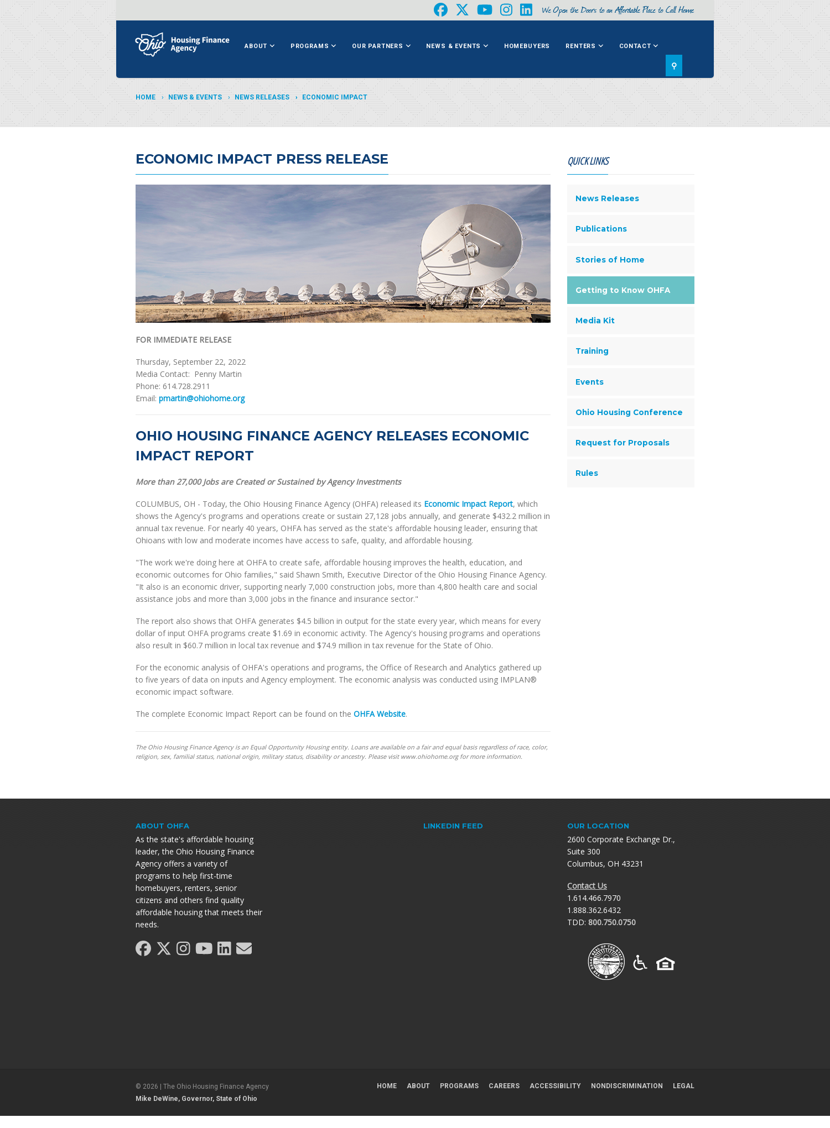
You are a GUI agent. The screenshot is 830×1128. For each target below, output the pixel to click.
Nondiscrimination (627, 1086)
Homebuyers (527, 46)
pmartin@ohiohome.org (202, 398)
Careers (504, 1086)
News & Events (457, 46)
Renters (584, 46)
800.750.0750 (612, 922)
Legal (683, 1086)
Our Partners (381, 46)
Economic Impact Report (468, 504)
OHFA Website (380, 714)
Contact (638, 46)
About (260, 46)
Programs (313, 46)
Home (145, 97)
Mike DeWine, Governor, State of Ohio (196, 1099)
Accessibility (555, 1086)
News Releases (262, 97)
